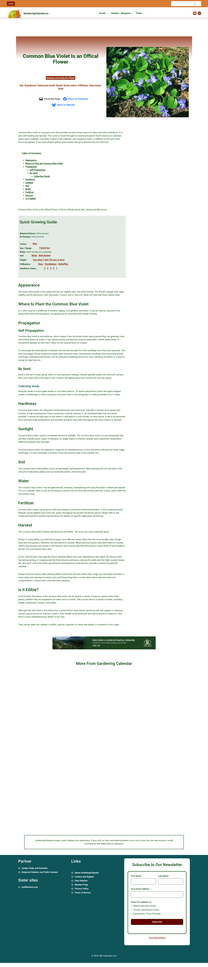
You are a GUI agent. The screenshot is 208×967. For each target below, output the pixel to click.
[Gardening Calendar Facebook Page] (195, 13)
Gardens (115, 13)
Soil (27, 186)
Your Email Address (140, 889)
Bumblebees (51, 264)
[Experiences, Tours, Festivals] (132, 914)
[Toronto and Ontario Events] (132, 910)
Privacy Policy (81, 888)
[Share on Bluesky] (64, 105)
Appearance (31, 160)
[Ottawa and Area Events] (132, 906)
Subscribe (157, 922)
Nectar (59, 85)
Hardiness (30, 179)
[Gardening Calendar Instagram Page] (199, 13)
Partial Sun (44, 248)
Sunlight (29, 182)
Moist (34, 255)
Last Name (163, 876)
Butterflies (63, 264)
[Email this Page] (50, 99)
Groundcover (30, 85)
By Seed (33, 173)
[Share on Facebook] (76, 99)
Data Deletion (81, 880)
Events (102, 13)
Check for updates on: (141, 902)
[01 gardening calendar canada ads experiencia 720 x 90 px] (104, 648)
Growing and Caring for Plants (60, 78)
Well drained (44, 255)
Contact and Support (84, 876)
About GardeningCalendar (87, 872)
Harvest (29, 195)
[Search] (186, 3)
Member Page (81, 884)
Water (28, 189)
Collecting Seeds (42, 176)
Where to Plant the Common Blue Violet (44, 163)
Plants (139, 13)
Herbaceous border (46, 85)
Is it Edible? (30, 198)
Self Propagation (37, 170)
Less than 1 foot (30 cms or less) (49, 259)
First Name (136, 876)
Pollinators (83, 85)
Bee (21, 85)
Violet (60, 88)
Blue (35, 243)
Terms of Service (83, 892)
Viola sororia (95, 85)
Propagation (31, 166)
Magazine (125, 13)
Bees (40, 264)
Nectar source (70, 85)
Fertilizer (29, 192)
